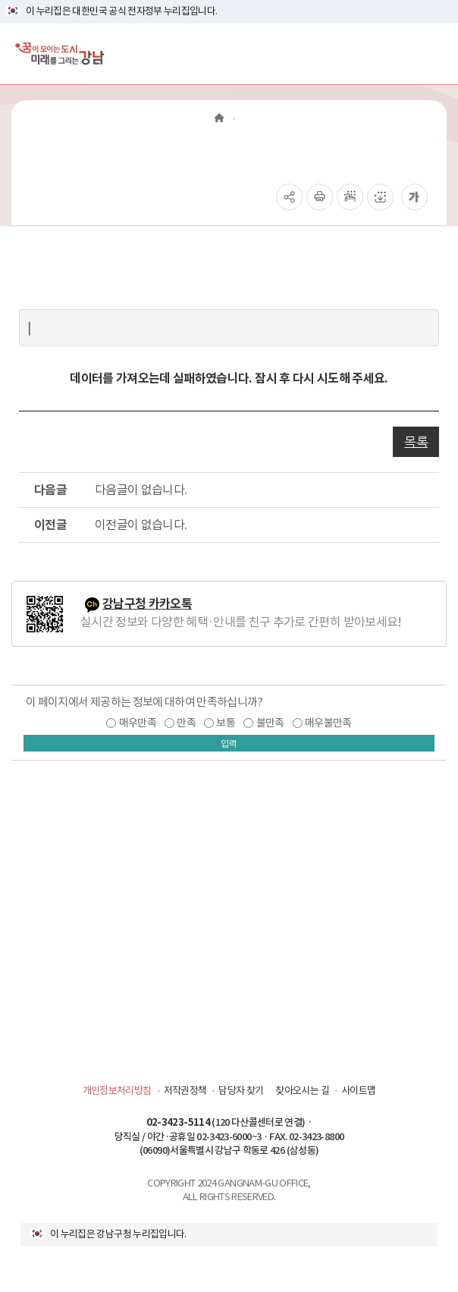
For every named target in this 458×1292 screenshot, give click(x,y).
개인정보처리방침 (117, 1090)
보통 (225, 723)
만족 (186, 723)
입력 (229, 743)
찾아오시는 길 (301, 1090)
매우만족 (137, 723)
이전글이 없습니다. (141, 524)
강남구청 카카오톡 (147, 604)
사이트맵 (358, 1090)
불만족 (270, 723)
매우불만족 (328, 723)
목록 (416, 441)
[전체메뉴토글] (434, 53)
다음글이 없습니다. (141, 489)
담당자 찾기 (240, 1090)
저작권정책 (185, 1090)
